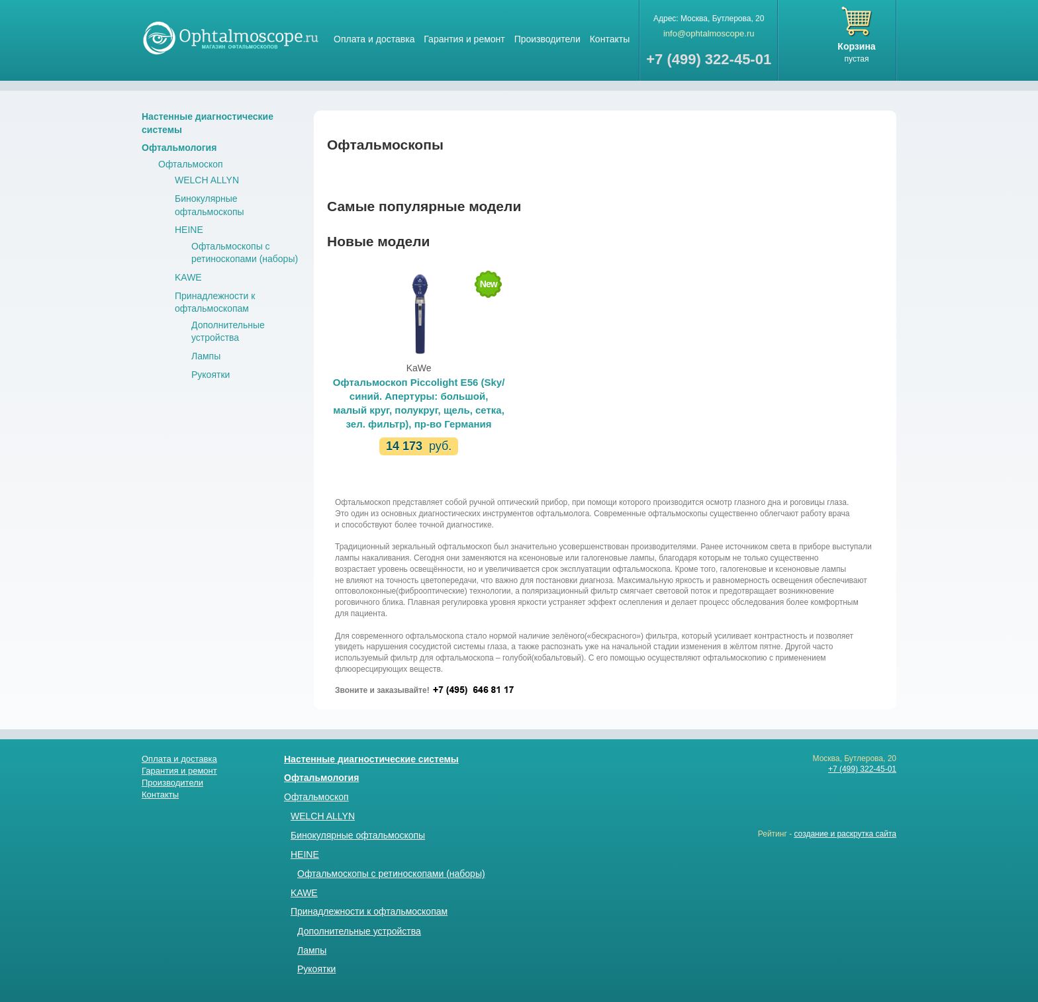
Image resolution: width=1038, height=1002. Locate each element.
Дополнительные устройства (359, 931)
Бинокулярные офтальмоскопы (358, 835)
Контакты (610, 39)
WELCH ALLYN (207, 180)
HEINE (189, 229)
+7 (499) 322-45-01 (862, 769)
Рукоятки (210, 374)
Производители (547, 39)
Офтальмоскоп (190, 164)
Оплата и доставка (374, 39)
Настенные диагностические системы (371, 759)
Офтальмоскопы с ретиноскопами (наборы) (391, 873)
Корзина (856, 46)
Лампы (205, 356)
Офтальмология (179, 147)
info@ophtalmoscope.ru (709, 33)
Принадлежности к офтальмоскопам (369, 911)
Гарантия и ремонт (464, 39)
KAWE (188, 277)
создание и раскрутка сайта (845, 834)
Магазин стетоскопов (231, 37)
